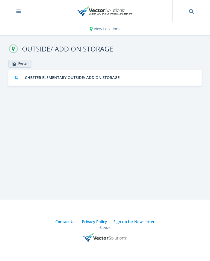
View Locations (105, 28)
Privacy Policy (94, 221)
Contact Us (65, 221)
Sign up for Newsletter (134, 221)
